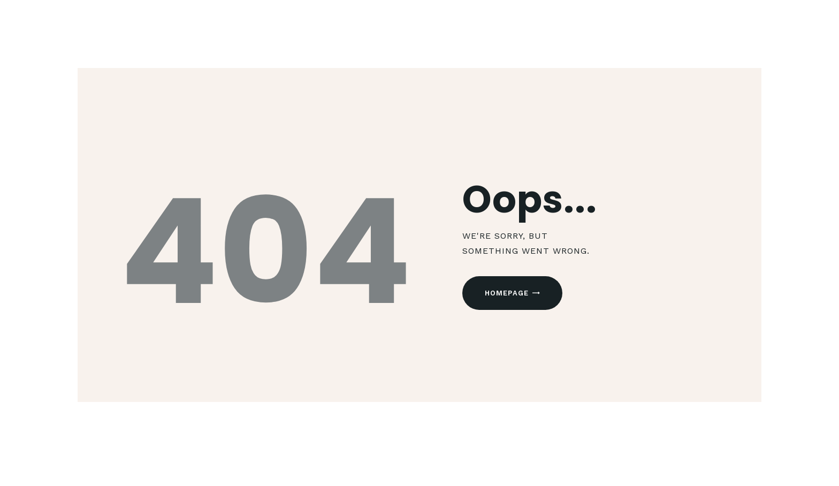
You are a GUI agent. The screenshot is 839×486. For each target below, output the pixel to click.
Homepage (507, 293)
